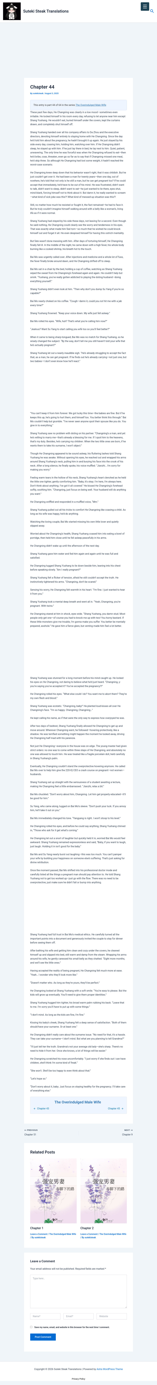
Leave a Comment (39, 1234)
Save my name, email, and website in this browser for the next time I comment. (72, 1327)
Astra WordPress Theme (109, 1369)
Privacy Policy (78, 1378)
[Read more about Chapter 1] (53, 1190)
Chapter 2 (87, 1228)
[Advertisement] (78, 55)
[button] (152, 11)
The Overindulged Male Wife (91, 105)
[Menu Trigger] (145, 6)
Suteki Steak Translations (46, 11)
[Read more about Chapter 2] (103, 1190)
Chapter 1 (37, 1228)
